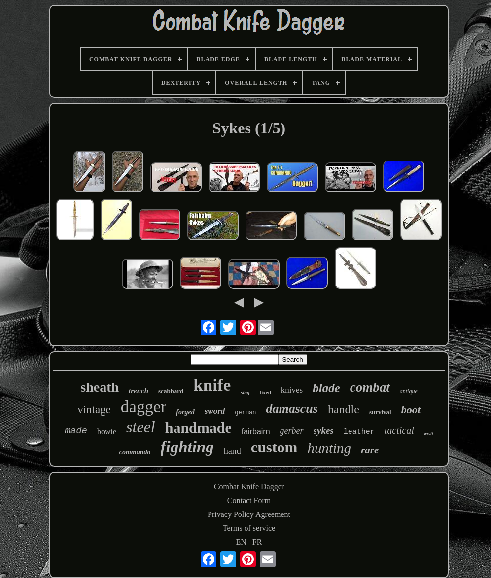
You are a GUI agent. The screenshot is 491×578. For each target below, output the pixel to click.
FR (257, 542)
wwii (428, 433)
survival (380, 412)
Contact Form (249, 500)
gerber (292, 431)
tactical (399, 430)
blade (326, 388)
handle (343, 409)
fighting (187, 447)
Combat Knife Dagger (249, 486)
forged (185, 412)
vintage (94, 409)
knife (212, 385)
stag (245, 392)
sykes (324, 430)
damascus (291, 408)
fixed (265, 392)
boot (411, 409)
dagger (144, 406)
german (245, 412)
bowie (106, 431)
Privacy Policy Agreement (249, 514)
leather (359, 432)
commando (135, 452)
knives (292, 390)
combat (370, 387)
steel (140, 427)
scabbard (170, 391)
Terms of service (249, 528)
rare (370, 450)
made (76, 430)
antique (409, 391)
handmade (198, 427)
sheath (99, 387)
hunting (329, 448)
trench (138, 391)
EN (241, 542)
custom (274, 447)
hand (232, 451)
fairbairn (256, 431)
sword (215, 411)
